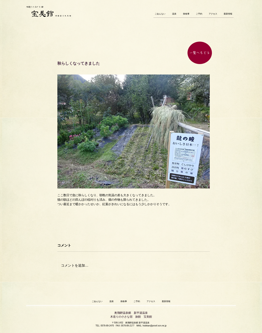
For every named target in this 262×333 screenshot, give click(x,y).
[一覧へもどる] (200, 53)
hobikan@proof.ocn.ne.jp (154, 325)
